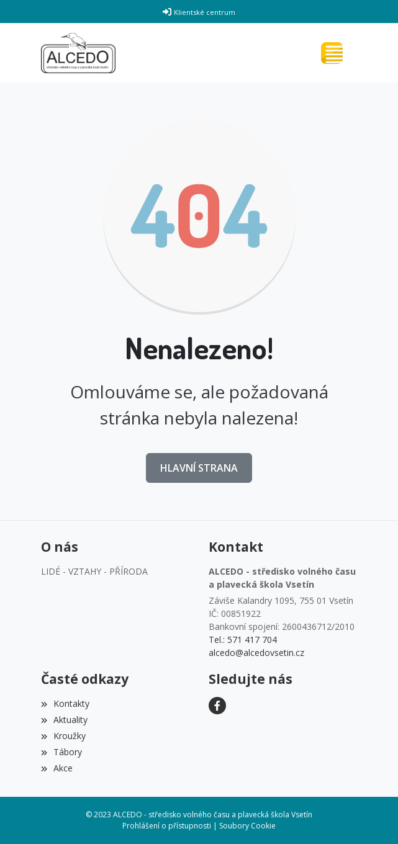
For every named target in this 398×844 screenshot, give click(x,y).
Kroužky (63, 736)
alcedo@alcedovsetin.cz (256, 652)
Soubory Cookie (247, 825)
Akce (57, 768)
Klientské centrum (204, 12)
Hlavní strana (199, 468)
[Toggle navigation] (335, 53)
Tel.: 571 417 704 (243, 639)
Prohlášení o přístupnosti (166, 825)
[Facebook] (217, 705)
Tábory (61, 752)
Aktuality (64, 719)
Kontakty (65, 703)
